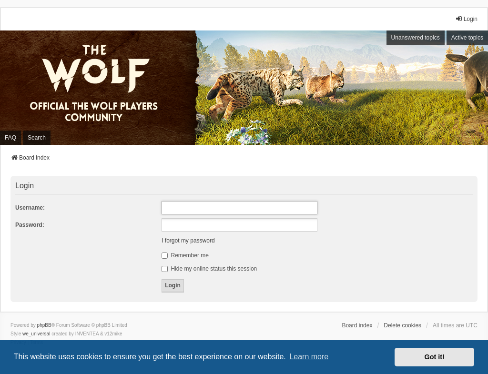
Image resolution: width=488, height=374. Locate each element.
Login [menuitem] (466, 18)
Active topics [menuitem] (467, 37)
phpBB (44, 325)
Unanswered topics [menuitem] (415, 37)
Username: (30, 207)
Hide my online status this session (209, 268)
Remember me (185, 255)
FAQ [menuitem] (10, 137)
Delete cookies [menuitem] (402, 325)
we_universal (36, 333)
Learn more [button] (308, 357)
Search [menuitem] (37, 137)
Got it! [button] (435, 357)
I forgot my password (188, 240)
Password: (29, 225)
